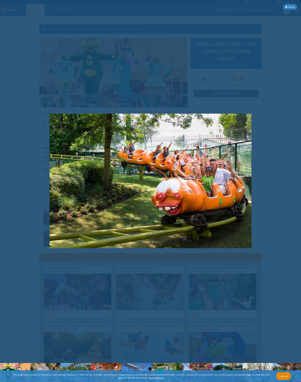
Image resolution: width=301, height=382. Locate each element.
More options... (156, 377)
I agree (283, 376)
